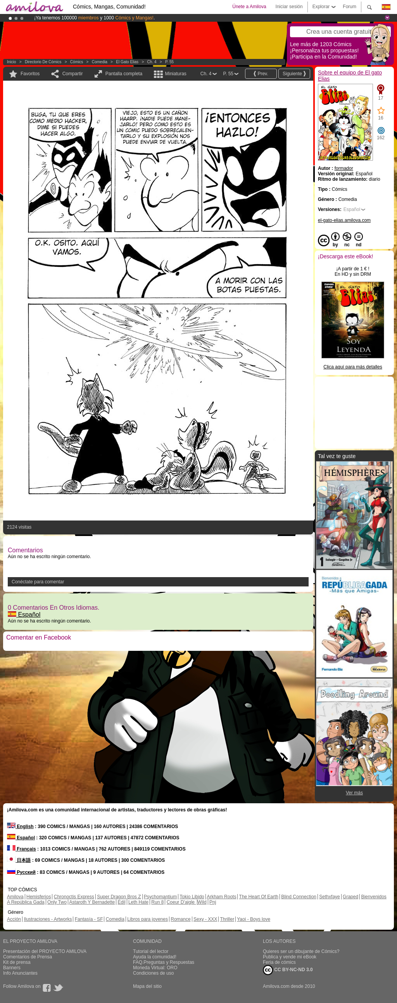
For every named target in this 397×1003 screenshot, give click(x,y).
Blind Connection (298, 896)
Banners (12, 967)
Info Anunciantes (20, 973)
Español (24, 614)
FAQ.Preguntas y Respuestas (163, 962)
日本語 (19, 860)
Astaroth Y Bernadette (92, 902)
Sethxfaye (329, 896)
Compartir (72, 73)
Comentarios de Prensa (27, 957)
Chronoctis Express (74, 896)
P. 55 (169, 62)
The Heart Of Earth (258, 896)
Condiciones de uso (153, 973)
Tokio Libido (192, 896)
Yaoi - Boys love (253, 919)
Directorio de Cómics (43, 62)
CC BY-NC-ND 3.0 (288, 970)
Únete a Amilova (249, 6)
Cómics (77, 62)
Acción (14, 919)
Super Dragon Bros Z (119, 896)
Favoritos (30, 73)
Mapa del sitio (147, 986)
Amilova (15, 896)
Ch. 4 (152, 62)
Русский (21, 872)
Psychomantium (160, 896)
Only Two (57, 902)
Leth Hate (138, 902)
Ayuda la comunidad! (154, 957)
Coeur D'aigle (181, 902)
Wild (201, 902)
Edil (122, 902)
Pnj (212, 902)
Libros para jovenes (147, 919)
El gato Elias (127, 62)
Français (21, 849)
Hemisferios (38, 896)
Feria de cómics (279, 962)
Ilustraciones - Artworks (48, 919)
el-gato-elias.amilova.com (344, 220)
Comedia (99, 62)
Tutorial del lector (151, 951)
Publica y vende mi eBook (289, 957)
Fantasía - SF (89, 919)
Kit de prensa (17, 962)
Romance (180, 919)
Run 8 (157, 902)
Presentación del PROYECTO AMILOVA (44, 951)
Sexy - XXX (205, 919)
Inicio (11, 62)
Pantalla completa (123, 73)
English (20, 826)
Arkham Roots (221, 896)
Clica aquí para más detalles (352, 367)
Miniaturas (175, 73)
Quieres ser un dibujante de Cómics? (301, 951)
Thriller (227, 919)
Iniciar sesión (289, 6)
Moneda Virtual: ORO (155, 967)
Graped (350, 896)
